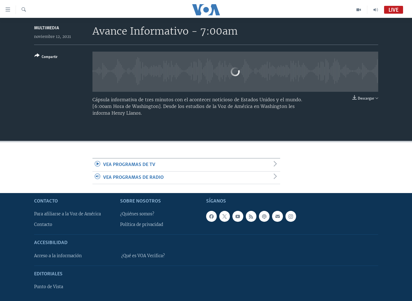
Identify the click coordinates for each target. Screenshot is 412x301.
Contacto (43, 224)
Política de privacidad (141, 224)
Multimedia (46, 28)
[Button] (46, 57)
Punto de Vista (48, 286)
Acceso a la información (58, 255)
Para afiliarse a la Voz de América (67, 213)
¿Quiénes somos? (137, 213)
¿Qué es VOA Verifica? (143, 255)
